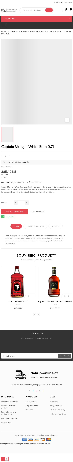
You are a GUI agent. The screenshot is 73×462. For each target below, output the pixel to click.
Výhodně (29, 418)
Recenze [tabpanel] (55, 226)
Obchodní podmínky (9, 410)
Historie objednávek (58, 422)
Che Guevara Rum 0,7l (18, 301)
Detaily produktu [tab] (35, 226)
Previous (34, 323)
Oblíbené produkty (57, 418)
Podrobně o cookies (9, 427)
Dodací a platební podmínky (8, 415)
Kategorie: (5, 182)
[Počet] (21, 202)
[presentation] (36, 356)
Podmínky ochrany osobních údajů (8, 421)
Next (38, 323)
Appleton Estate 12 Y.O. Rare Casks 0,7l (55, 301)
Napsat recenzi (7, 167)
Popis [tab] (16, 226)
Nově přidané (31, 410)
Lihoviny (20, 182)
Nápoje (13, 182)
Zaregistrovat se (56, 414)
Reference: (31, 182)
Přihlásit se (54, 410)
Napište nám (6, 431)
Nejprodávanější (32, 414)
